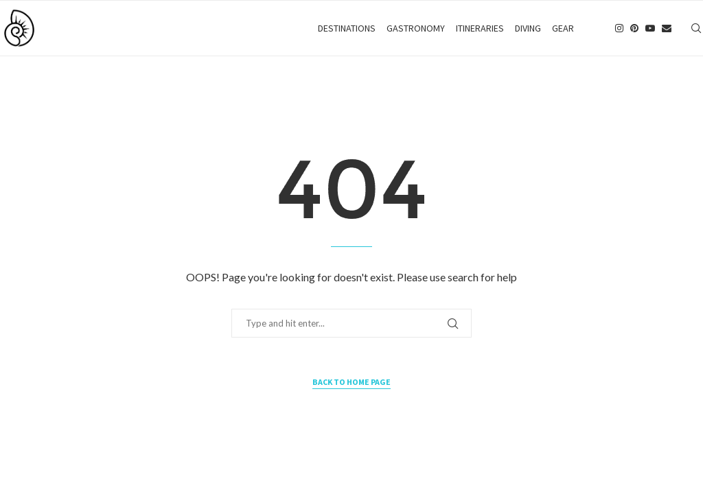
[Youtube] (650, 28)
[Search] (696, 28)
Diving (528, 28)
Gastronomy (416, 28)
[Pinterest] (634, 28)
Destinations (347, 28)
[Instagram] (619, 28)
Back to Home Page (351, 382)
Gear (563, 28)
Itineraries (480, 28)
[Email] (666, 28)
